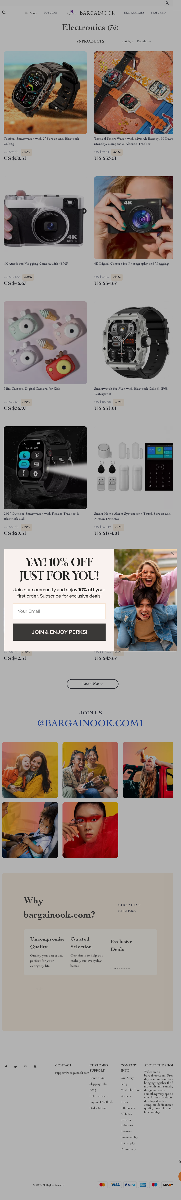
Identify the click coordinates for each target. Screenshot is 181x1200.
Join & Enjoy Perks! (59, 632)
